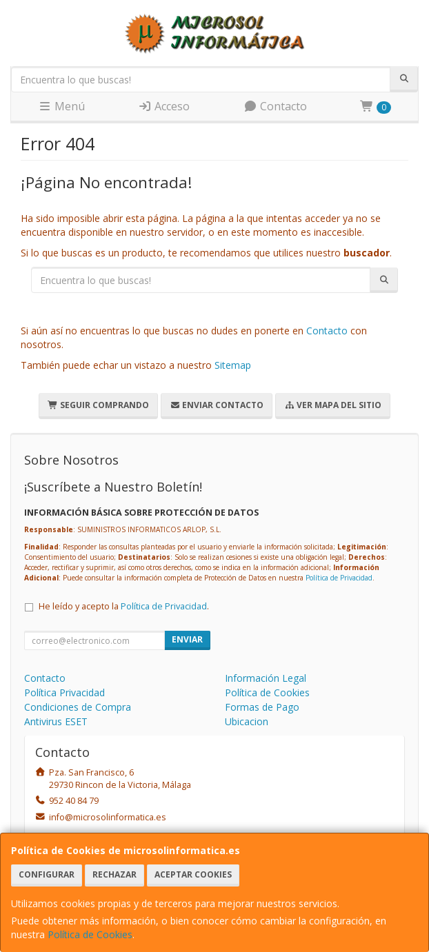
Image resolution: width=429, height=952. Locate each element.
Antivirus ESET (56, 721)
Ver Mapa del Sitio (332, 405)
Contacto (275, 106)
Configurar (46, 874)
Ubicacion (246, 721)
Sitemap (232, 365)
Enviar (187, 639)
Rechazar (114, 874)
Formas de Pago (262, 706)
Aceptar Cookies (193, 874)
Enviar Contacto (216, 405)
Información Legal (265, 678)
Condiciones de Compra (77, 706)
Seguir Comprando (98, 405)
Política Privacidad (64, 692)
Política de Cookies (90, 934)
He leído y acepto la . (124, 606)
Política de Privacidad (339, 578)
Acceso (164, 106)
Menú (61, 106)
